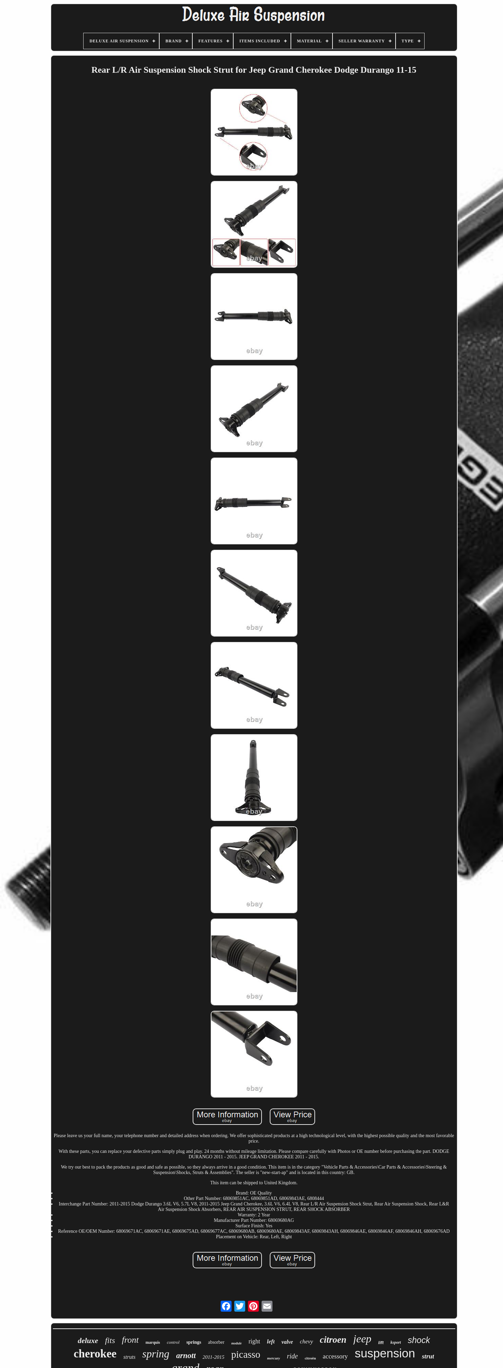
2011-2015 (213, 1357)
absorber (216, 1342)
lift (381, 1342)
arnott (186, 1355)
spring (155, 1354)
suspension (385, 1353)
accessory (335, 1356)
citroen (333, 1340)
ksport (395, 1342)
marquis (153, 1342)
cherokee (95, 1354)
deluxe (88, 1340)
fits (110, 1340)
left (271, 1341)
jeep (362, 1338)
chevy (306, 1341)
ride (292, 1356)
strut (428, 1356)
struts (129, 1357)
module (236, 1343)
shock (419, 1340)
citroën (310, 1358)
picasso (245, 1354)
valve (287, 1342)
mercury (273, 1358)
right (254, 1341)
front (130, 1340)
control (173, 1342)
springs (193, 1342)
